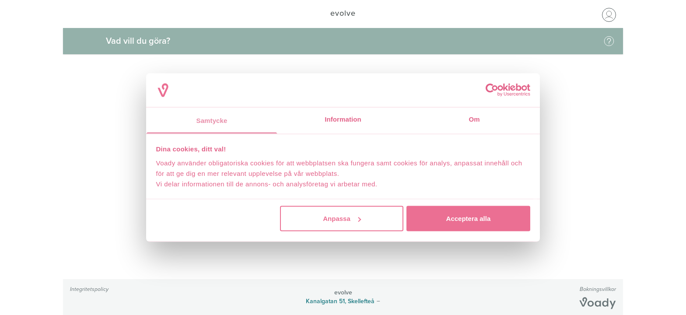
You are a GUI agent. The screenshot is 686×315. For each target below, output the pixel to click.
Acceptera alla (468, 218)
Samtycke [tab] (212, 120)
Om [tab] (474, 118)
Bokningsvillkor (598, 289)
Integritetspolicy (89, 289)
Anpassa (342, 218)
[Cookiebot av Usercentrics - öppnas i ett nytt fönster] (492, 90)
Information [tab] (343, 118)
